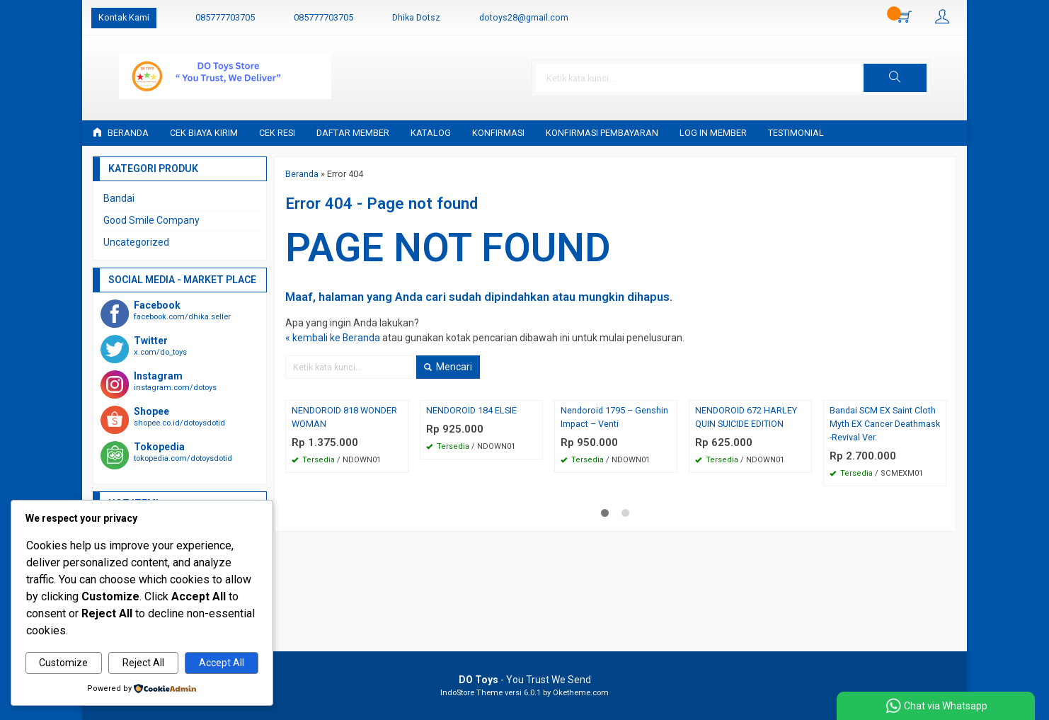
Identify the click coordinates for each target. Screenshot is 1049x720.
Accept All (221, 663)
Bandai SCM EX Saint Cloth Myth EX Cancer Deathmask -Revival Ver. (885, 423)
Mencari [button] (448, 366)
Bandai (118, 198)
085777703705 (225, 17)
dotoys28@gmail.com (523, 17)
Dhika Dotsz (416, 17)
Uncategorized (136, 242)
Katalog (431, 132)
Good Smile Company (151, 220)
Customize (63, 663)
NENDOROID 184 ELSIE (471, 410)
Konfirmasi (498, 132)
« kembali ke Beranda (333, 337)
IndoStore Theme (471, 692)
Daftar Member (352, 132)
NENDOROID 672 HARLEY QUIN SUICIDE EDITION (746, 417)
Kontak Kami (123, 17)
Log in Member (713, 132)
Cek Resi (277, 132)
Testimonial (796, 132)
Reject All (143, 663)
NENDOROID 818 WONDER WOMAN (344, 417)
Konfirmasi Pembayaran (602, 132)
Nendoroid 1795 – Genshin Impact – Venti (614, 417)
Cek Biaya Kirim (204, 132)
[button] (918, 78)
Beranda (121, 132)
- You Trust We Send (525, 679)
